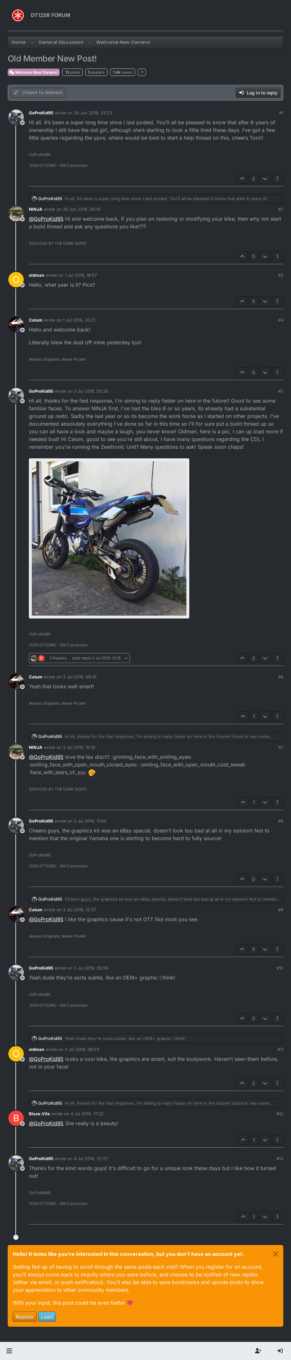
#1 (281, 112)
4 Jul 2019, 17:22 (87, 1113)
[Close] (275, 1254)
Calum (35, 320)
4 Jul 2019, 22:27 (91, 1158)
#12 (280, 1113)
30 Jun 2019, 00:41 (81, 209)
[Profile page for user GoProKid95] (16, 117)
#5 (280, 391)
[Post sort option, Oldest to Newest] (38, 93)
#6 (280, 676)
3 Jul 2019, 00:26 (91, 391)
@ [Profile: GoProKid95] (46, 219)
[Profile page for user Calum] (16, 324)
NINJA (35, 209)
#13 (280, 1158)
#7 (280, 747)
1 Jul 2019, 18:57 (81, 275)
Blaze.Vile (39, 1113)
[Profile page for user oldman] (16, 279)
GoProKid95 (41, 112)
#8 (280, 820)
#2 (280, 209)
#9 (280, 909)
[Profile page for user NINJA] (16, 213)
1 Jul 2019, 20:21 (79, 320)
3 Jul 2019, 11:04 (90, 820)
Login (47, 1316)
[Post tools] (278, 179)
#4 (280, 320)
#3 (280, 275)
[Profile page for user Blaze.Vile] (16, 1118)
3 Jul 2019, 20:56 (91, 968)
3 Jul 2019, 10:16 (79, 747)
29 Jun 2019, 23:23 (93, 112)
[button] (9, 1351)
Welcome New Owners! (33, 72)
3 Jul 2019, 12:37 (79, 909)
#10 (280, 968)
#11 (280, 1049)
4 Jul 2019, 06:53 (82, 1049)
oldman (36, 275)
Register (25, 1316)
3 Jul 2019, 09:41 (79, 676)
